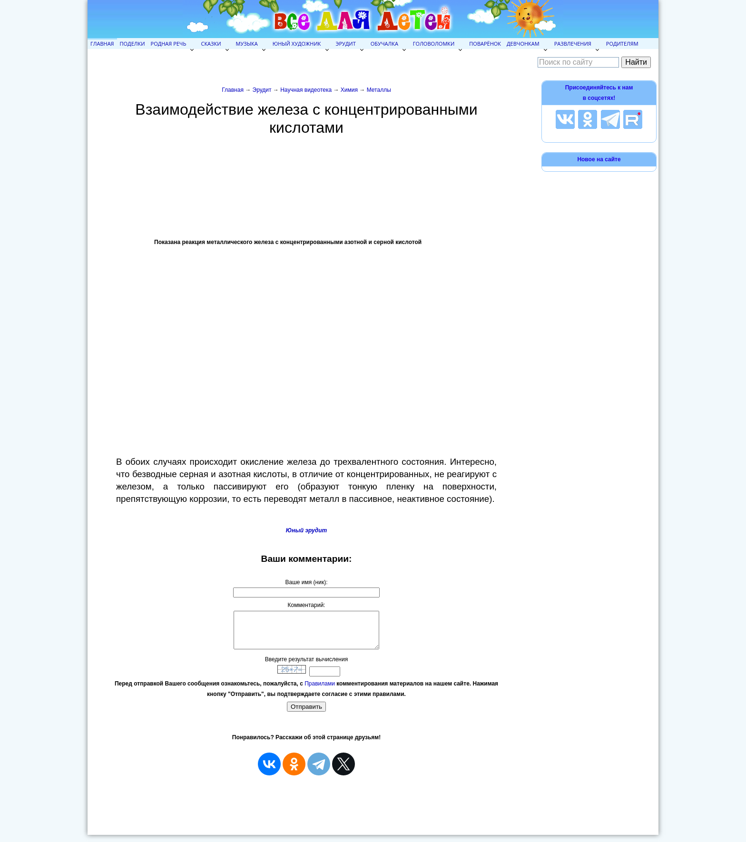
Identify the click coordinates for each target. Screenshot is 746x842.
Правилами (319, 690)
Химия (349, 90)
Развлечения (572, 43)
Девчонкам (523, 43)
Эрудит (346, 43)
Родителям (622, 43)
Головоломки (433, 43)
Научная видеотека (306, 90)
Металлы (379, 90)
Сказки (211, 43)
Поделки (132, 43)
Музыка (247, 43)
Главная (102, 43)
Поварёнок (485, 43)
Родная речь (168, 43)
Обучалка (384, 43)
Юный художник (297, 43)
